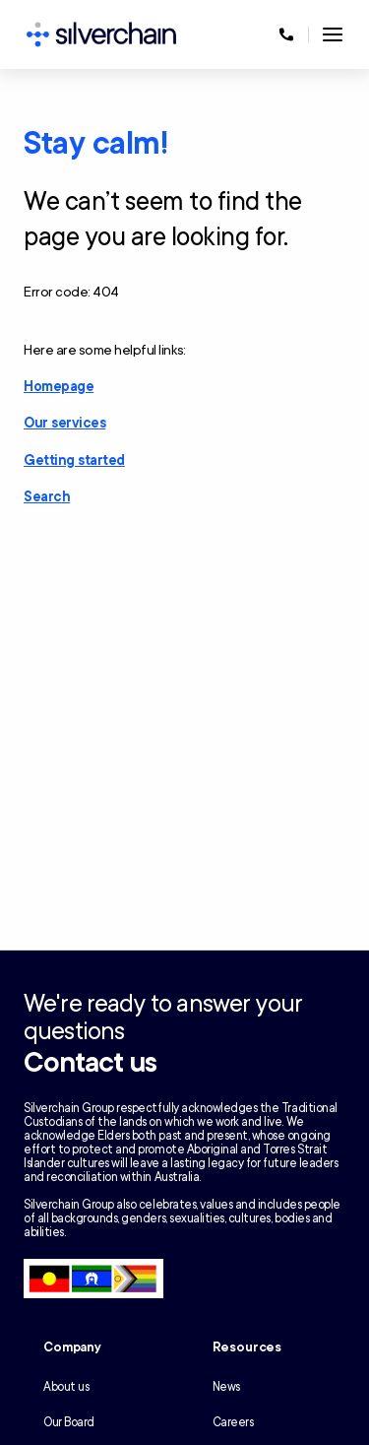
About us (66, 1387)
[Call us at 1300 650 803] (286, 34)
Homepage (58, 386)
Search (47, 497)
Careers (233, 1422)
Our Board (68, 1422)
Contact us (90, 1063)
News (226, 1387)
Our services (64, 423)
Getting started (74, 460)
